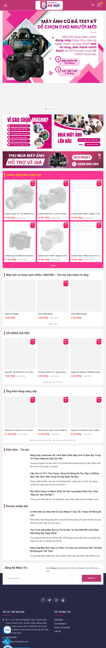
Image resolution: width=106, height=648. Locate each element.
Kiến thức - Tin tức (17, 399)
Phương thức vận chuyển (14, 624)
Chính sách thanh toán (12, 628)
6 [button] (60, 331)
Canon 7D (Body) (11, 263)
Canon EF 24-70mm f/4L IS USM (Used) (54, 380)
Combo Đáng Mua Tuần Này (23, 124)
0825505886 (11, 587)
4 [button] (55, 108)
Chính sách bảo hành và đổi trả (16, 620)
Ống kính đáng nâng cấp (21, 340)
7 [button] (50, 389)
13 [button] (71, 389)
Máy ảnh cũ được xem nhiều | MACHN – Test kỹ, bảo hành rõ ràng (47, 224)
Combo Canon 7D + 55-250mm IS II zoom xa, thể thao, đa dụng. (31, 163)
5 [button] (59, 108)
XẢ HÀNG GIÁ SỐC (18, 282)
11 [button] (64, 389)
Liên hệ (57, 581)
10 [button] (60, 389)
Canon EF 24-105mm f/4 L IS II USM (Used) (22, 380)
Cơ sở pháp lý (60, 573)
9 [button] (57, 389)
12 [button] (67, 389)
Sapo (76, 645)
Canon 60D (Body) (45, 263)
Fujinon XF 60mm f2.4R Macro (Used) (86, 321)
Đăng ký (91, 528)
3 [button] (52, 108)
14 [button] (74, 389)
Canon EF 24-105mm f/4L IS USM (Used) (87, 380)
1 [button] (46, 108)
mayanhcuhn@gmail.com (16, 591)
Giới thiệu (58, 569)
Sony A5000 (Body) (79, 263)
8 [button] (53, 389)
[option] (53, 47)
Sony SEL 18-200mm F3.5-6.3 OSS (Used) (22, 321)
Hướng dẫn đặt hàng (12, 616)
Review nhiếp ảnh (17, 455)
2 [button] (48, 108)
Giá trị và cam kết (62, 577)
